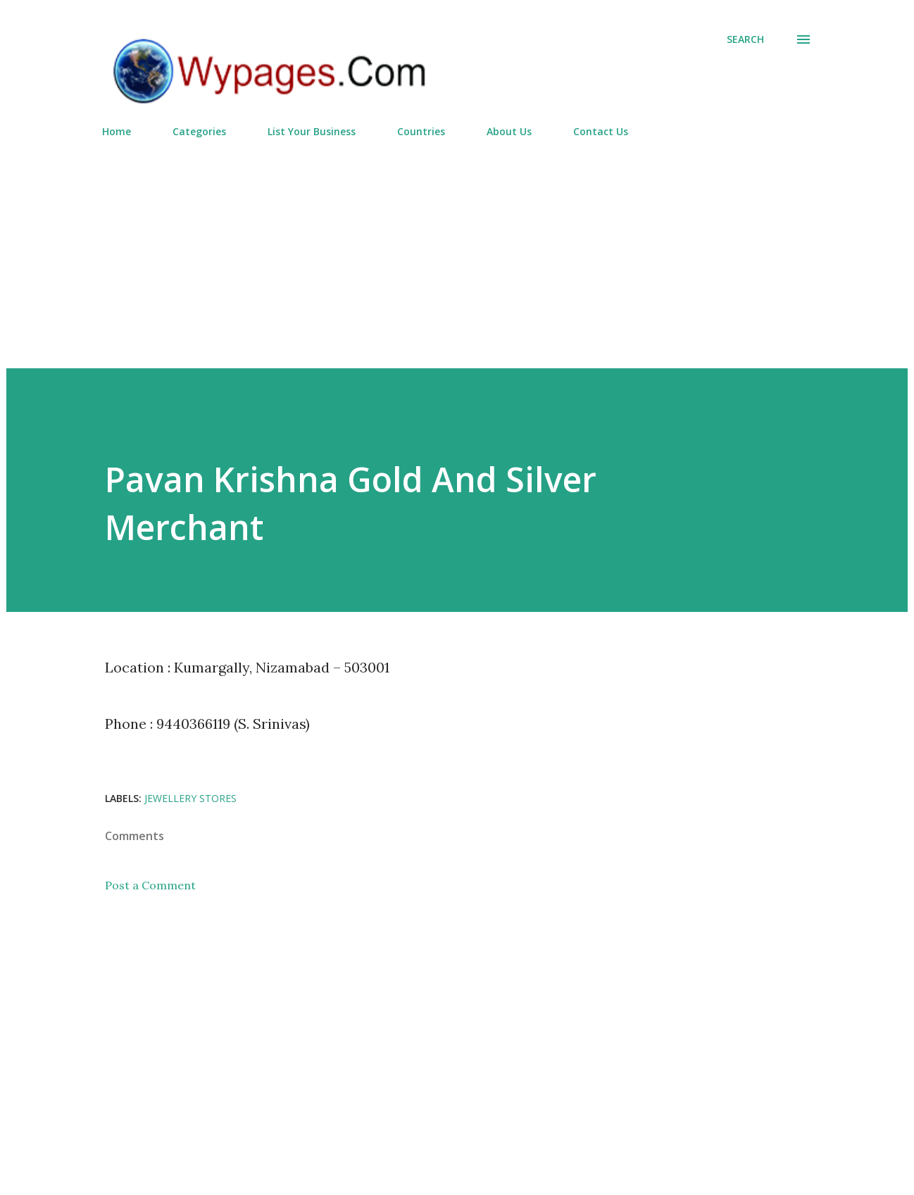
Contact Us (600, 131)
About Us (509, 131)
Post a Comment (150, 885)
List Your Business (312, 131)
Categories (199, 131)
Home (116, 131)
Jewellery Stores (190, 798)
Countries (421, 131)
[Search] (745, 39)
